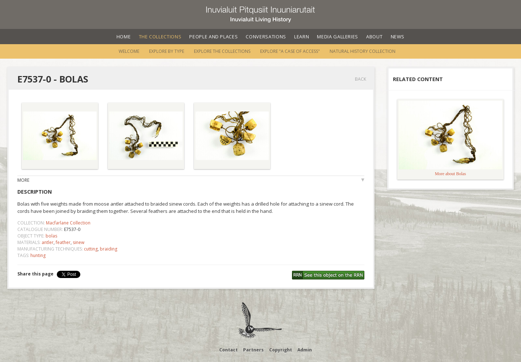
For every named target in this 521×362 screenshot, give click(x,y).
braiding (108, 249)
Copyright (280, 350)
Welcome (129, 51)
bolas (51, 236)
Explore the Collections (222, 51)
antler (48, 242)
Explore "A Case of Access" (290, 51)
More (23, 180)
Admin (304, 350)
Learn (301, 36)
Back (360, 79)
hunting (38, 255)
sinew (78, 242)
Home (124, 36)
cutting (91, 249)
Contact (228, 350)
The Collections (160, 36)
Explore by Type (166, 51)
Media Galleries (337, 36)
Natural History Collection (362, 51)
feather (63, 242)
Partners (253, 350)
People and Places (213, 36)
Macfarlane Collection (68, 223)
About (374, 36)
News (398, 36)
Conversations (266, 36)
